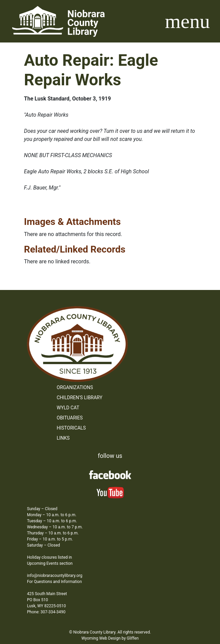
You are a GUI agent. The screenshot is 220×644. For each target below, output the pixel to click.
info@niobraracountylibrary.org (54, 575)
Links (63, 438)
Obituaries (70, 417)
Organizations (75, 387)
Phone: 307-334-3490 (46, 612)
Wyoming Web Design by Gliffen (110, 638)
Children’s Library (79, 397)
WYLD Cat (68, 407)
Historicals (71, 428)
